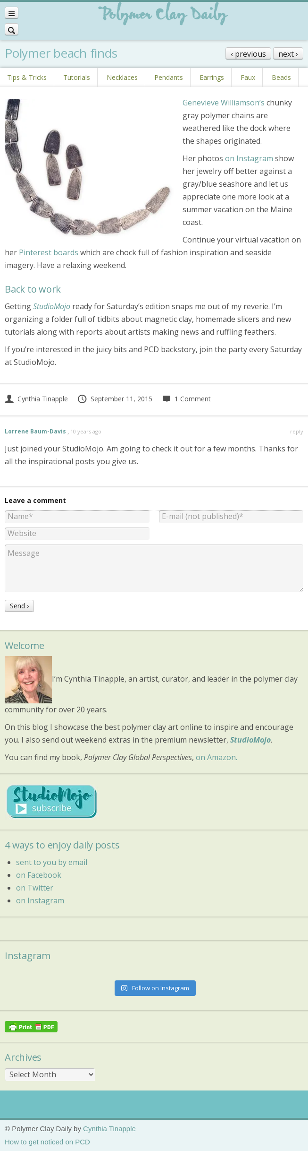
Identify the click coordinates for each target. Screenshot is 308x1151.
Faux (248, 77)
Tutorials (76, 77)
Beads (281, 77)
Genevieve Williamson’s (224, 102)
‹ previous (248, 54)
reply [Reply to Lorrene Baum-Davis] (296, 431)
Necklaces (122, 77)
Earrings (212, 77)
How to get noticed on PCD (47, 1142)
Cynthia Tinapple (36, 398)
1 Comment (186, 398)
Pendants (168, 77)
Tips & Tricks (27, 77)
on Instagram (249, 158)
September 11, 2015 (114, 398)
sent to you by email (51, 862)
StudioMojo (250, 740)
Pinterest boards (49, 252)
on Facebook (38, 875)
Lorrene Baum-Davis (35, 431)
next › (288, 54)
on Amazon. (216, 757)
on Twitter (34, 888)
